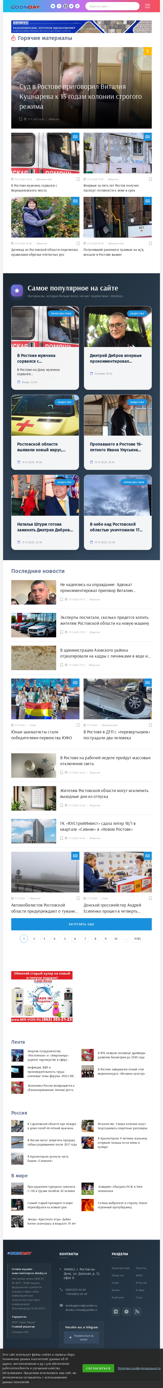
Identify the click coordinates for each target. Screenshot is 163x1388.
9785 (137, 938)
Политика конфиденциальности (139, 1368)
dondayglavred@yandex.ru (81, 1305)
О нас (139, 1297)
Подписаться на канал (81, 1337)
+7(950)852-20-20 (76, 1294)
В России (141, 1282)
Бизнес (116, 1290)
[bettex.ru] (81, 26)
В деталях (118, 1297)
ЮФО (139, 1275)
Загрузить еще (81, 924)
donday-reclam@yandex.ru (81, 1310)
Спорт (115, 1282)
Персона (141, 1268)
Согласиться (98, 1368)
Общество (54, 119)
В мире (140, 1290)
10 (115, 938)
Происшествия (121, 1268)
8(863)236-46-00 (76, 1289)
